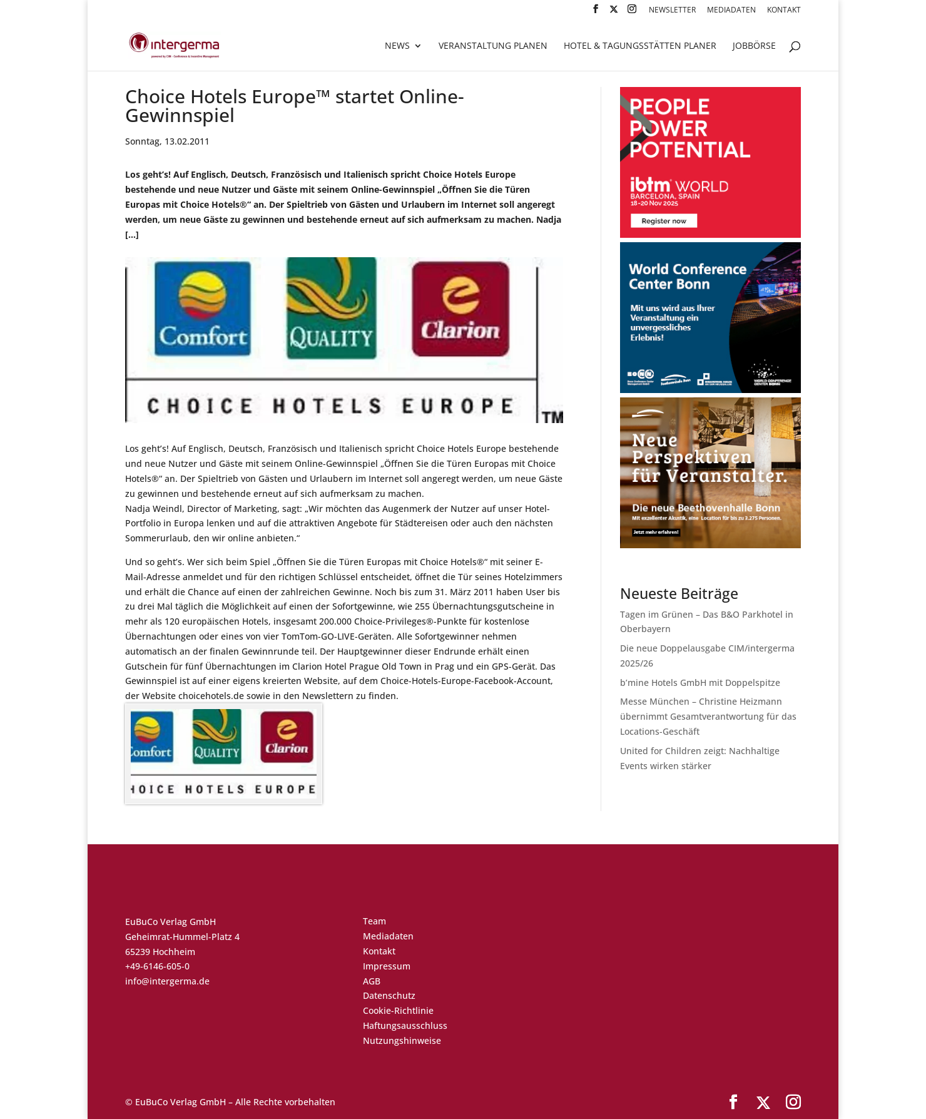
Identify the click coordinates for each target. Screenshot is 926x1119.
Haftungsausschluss (405, 1025)
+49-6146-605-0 (157, 966)
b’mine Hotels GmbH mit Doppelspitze (700, 682)
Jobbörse (754, 46)
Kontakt (784, 10)
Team (374, 921)
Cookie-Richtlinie (398, 1010)
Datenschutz (389, 995)
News (397, 46)
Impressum (386, 966)
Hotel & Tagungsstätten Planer (640, 46)
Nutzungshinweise (402, 1040)
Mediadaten (731, 10)
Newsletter (672, 10)
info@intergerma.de (167, 981)
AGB (371, 981)
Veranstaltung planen (493, 46)
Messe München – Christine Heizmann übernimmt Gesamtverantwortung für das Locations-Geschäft (708, 716)
